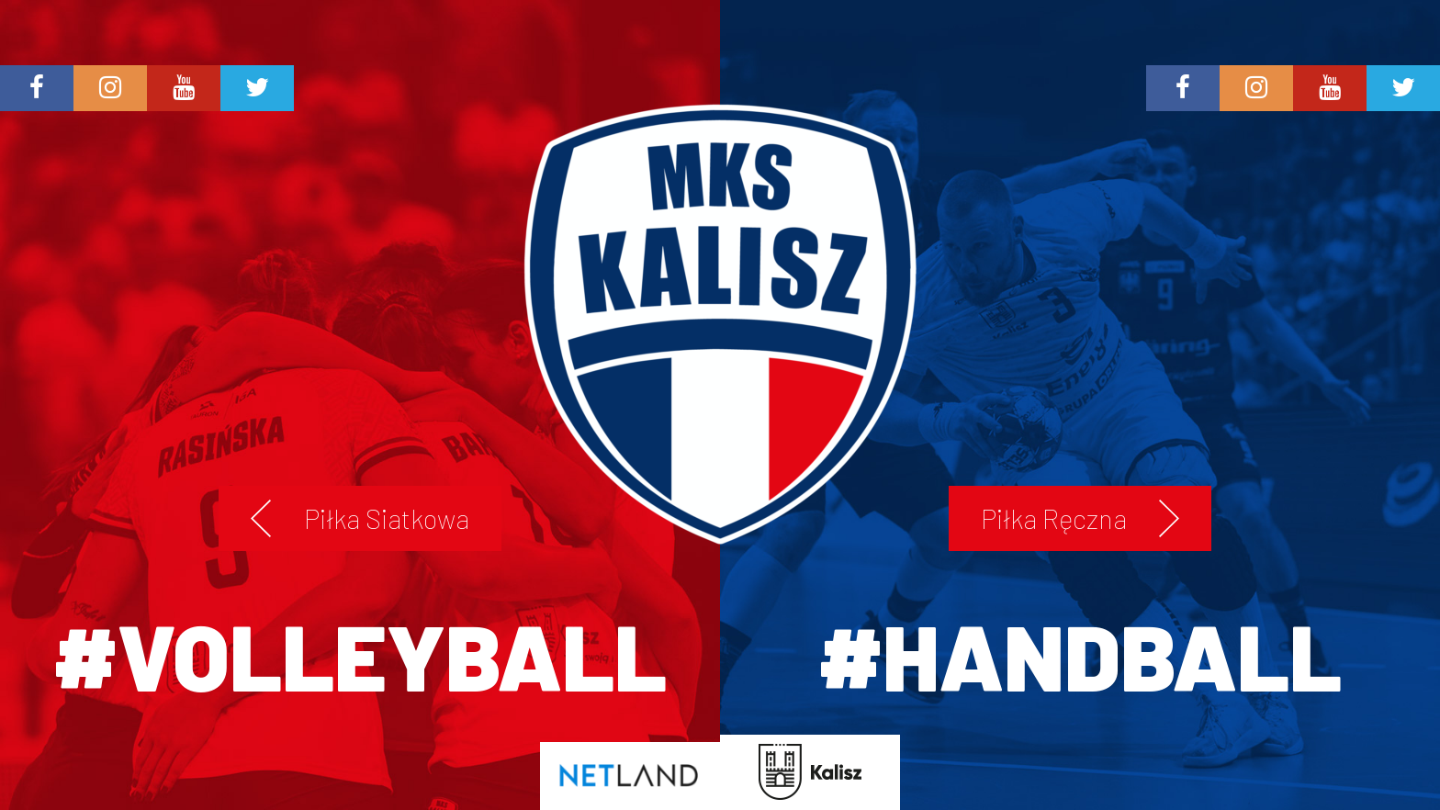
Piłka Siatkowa (386, 519)
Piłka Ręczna (1054, 519)
